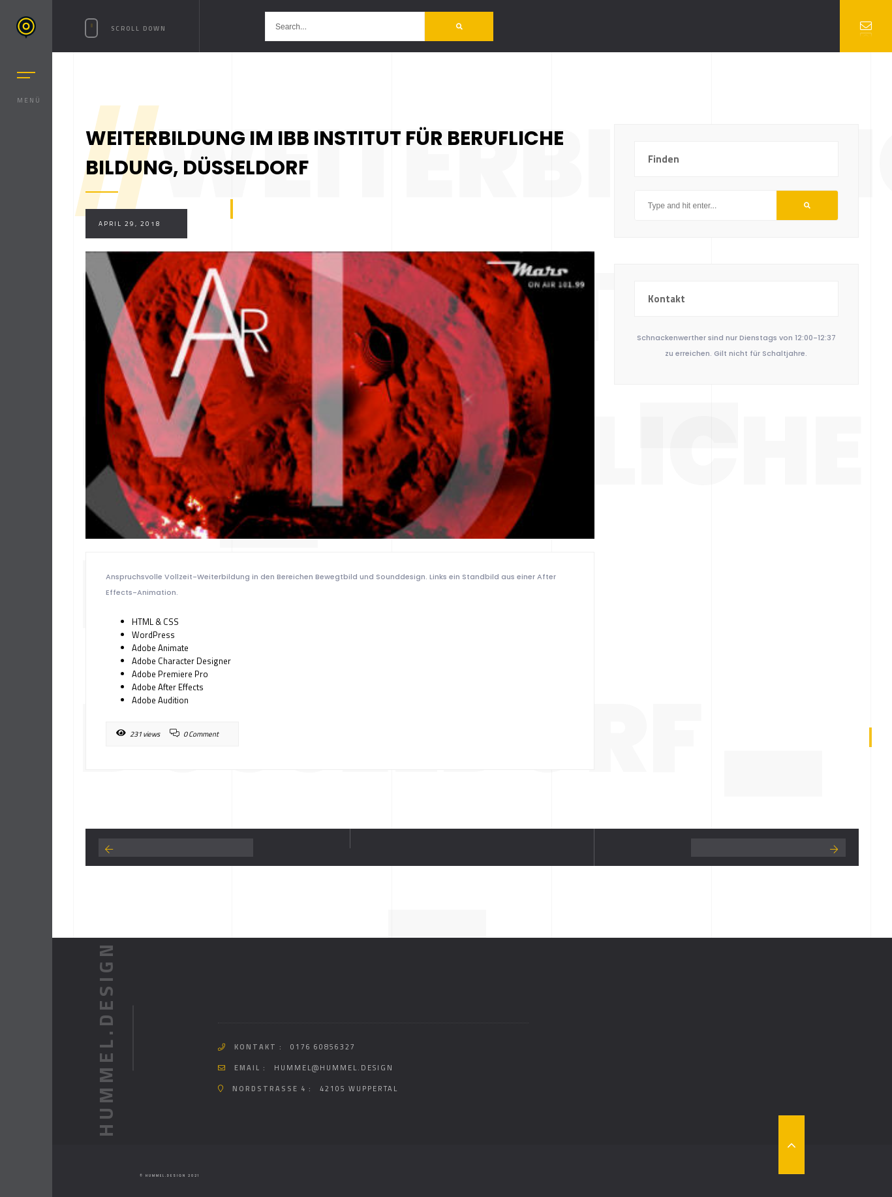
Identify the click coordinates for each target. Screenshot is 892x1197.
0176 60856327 (323, 1047)
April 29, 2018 (130, 224)
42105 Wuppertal (359, 1088)
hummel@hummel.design (333, 1067)
